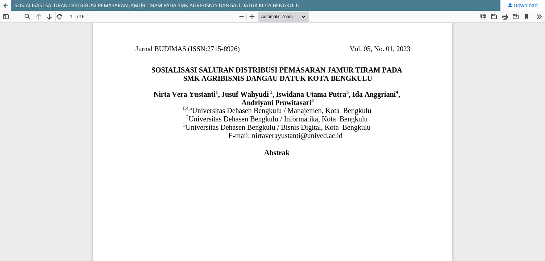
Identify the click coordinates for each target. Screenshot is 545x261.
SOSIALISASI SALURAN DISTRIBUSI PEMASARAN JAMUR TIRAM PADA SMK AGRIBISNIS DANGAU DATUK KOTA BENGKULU (157, 5)
